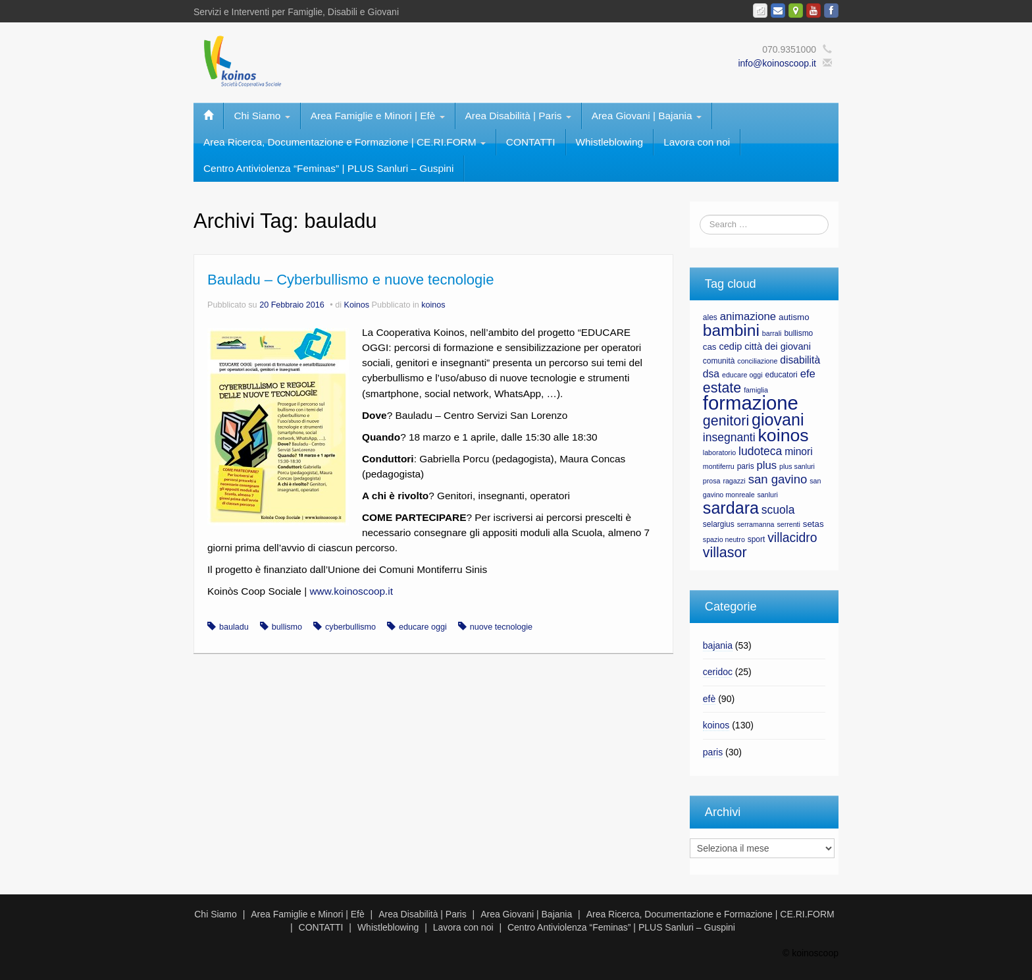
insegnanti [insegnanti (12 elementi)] (729, 437)
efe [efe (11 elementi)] (807, 374)
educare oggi (423, 627)
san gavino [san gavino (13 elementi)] (778, 479)
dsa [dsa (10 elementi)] (711, 373)
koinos (433, 305)
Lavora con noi (696, 142)
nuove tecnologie (501, 627)
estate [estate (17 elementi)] (722, 388)
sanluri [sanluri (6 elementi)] (768, 495)
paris (713, 752)
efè (709, 699)
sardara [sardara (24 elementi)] (731, 508)
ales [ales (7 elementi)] (710, 317)
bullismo (287, 627)
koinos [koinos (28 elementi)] (783, 435)
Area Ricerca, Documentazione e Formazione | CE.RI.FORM (344, 142)
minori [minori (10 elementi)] (799, 451)
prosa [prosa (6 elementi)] (712, 481)
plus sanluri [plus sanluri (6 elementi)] (797, 466)
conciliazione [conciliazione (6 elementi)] (757, 361)
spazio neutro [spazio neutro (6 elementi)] (724, 539)
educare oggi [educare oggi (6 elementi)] (742, 375)
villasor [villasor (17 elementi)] (725, 552)
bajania (718, 645)
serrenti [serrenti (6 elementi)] (788, 524)
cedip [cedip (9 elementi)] (730, 346)
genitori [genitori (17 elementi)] (726, 421)
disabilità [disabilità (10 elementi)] (800, 360)
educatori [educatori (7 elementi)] (781, 374)
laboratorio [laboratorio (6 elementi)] (719, 452)
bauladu (234, 627)
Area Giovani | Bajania (647, 115)
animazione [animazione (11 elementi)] (748, 316)
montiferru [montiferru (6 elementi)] (719, 466)
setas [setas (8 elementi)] (813, 524)
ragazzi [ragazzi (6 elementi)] (734, 481)
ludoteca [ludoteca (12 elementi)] (760, 451)
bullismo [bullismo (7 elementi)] (798, 333)
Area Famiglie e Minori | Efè (378, 115)
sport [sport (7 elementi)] (756, 539)
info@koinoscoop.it (777, 63)
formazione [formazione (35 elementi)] (750, 403)
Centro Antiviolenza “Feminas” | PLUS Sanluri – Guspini (328, 168)
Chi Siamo (262, 115)
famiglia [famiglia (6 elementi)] (756, 390)
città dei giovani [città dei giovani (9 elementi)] (777, 346)
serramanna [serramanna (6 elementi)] (756, 524)
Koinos (357, 305)
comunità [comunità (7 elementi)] (719, 361)
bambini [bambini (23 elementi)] (731, 330)
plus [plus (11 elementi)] (767, 465)
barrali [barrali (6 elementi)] (772, 333)
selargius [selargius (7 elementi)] (719, 524)
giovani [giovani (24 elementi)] (778, 419)
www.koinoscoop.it (351, 591)
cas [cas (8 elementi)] (710, 347)
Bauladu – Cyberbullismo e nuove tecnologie (350, 279)
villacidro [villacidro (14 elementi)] (792, 537)
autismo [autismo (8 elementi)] (794, 317)
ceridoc (718, 672)
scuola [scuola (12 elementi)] (778, 509)
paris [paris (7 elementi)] (745, 466)
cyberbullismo (350, 627)
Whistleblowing (610, 142)
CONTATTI (530, 142)
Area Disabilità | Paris (518, 115)
